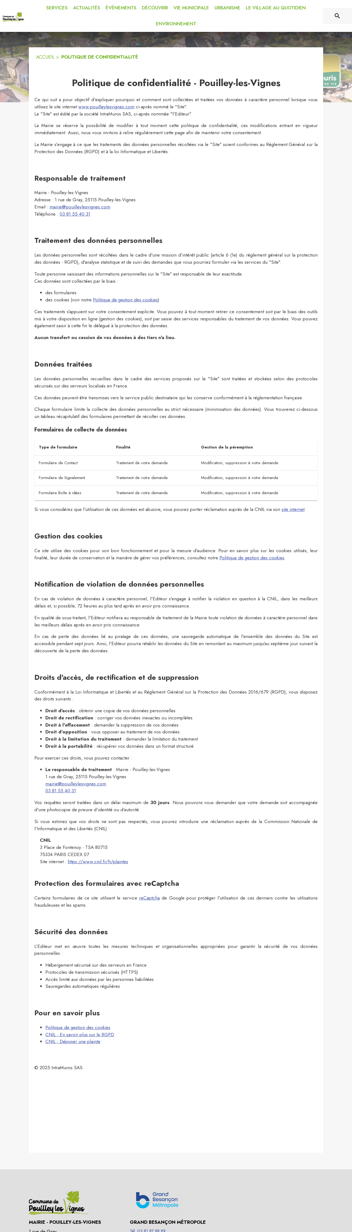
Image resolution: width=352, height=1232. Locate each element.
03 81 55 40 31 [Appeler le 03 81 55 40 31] (75, 214)
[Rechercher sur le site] (337, 16)
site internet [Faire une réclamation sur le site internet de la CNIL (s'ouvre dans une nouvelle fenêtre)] (293, 509)
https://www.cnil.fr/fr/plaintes (98, 861)
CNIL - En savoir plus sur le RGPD (79, 1034)
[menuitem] (56, 7)
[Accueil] (14, 15)
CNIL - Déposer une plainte (72, 1041)
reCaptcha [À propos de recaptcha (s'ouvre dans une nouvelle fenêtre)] (149, 898)
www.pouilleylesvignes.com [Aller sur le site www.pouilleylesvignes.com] (106, 106)
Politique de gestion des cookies (125, 299)
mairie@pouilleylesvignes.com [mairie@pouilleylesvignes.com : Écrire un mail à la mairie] (80, 207)
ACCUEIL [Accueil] (45, 57)
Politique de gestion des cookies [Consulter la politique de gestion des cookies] (251, 557)
